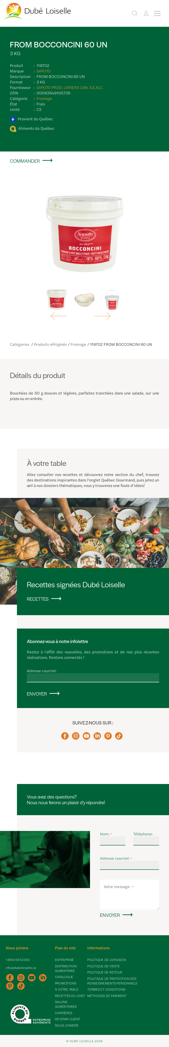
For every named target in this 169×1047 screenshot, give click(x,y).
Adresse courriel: (42, 670)
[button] (59, 316)
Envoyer (37, 693)
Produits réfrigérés (50, 344)
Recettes (38, 598)
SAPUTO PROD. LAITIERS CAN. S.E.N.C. (70, 87)
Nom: (106, 833)
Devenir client (68, 1019)
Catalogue (64, 977)
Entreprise (64, 959)
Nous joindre (67, 1025)
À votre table (67, 989)
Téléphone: (143, 833)
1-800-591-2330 (18, 959)
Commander (25, 160)
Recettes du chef (70, 995)
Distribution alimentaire (66, 968)
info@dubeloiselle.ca (21, 967)
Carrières (63, 1013)
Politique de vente (103, 966)
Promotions (66, 983)
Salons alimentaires (66, 1004)
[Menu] (157, 13)
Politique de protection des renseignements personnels (112, 980)
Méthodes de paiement (107, 995)
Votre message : (119, 886)
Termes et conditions (106, 989)
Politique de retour (104, 972)
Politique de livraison (106, 959)
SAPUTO (44, 71)
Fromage (44, 98)
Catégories (20, 344)
